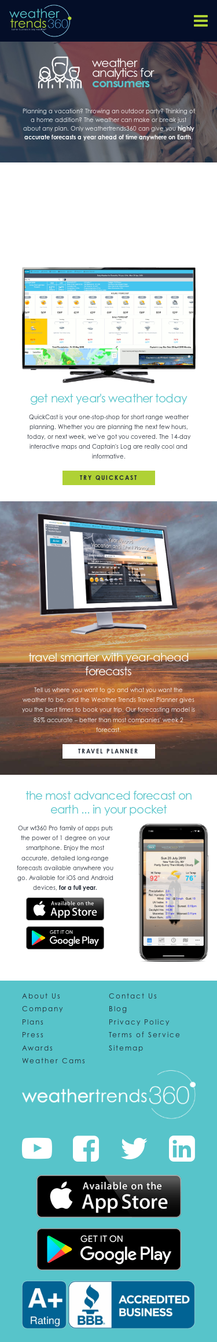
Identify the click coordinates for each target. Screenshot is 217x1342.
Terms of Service (145, 1035)
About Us (41, 996)
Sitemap (126, 1048)
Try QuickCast (109, 477)
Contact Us (133, 996)
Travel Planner (108, 751)
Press (33, 1035)
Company (43, 1009)
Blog (118, 1009)
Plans (33, 1022)
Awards (38, 1048)
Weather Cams (54, 1061)
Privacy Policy (139, 1022)
